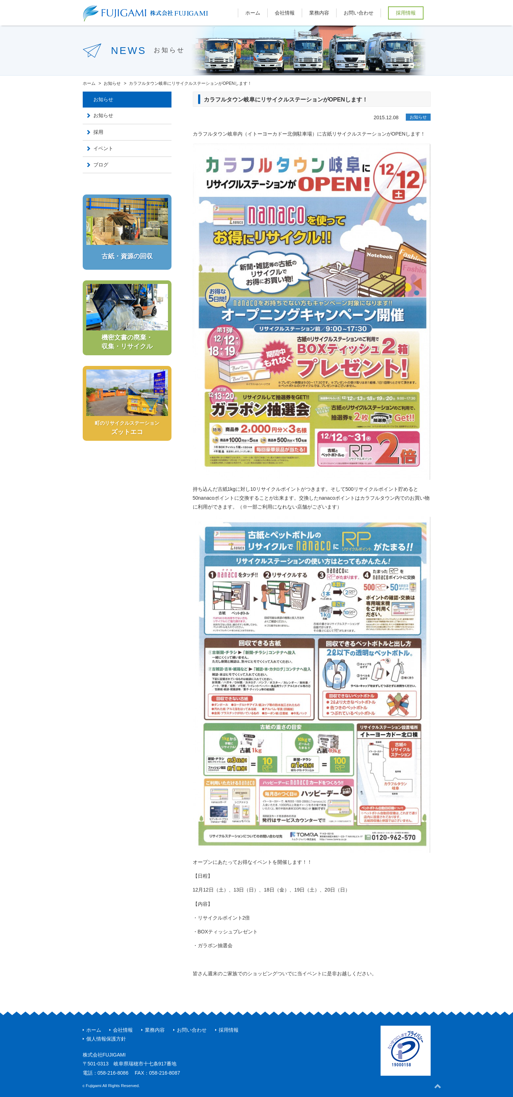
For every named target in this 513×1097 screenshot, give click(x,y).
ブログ (100, 165)
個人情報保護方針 (106, 1039)
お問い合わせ (358, 13)
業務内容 (319, 13)
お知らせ (418, 117)
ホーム (252, 13)
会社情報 (285, 13)
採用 (98, 132)
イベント (103, 148)
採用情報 (406, 13)
